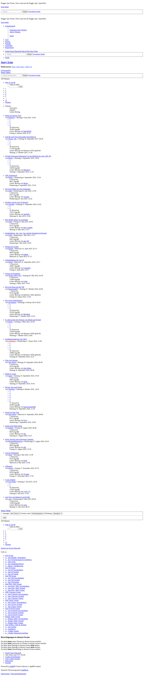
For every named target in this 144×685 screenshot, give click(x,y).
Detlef (10, 262)
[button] (10, 82)
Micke (10, 158)
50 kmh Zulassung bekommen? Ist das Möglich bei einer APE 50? (28, 156)
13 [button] (6, 100)
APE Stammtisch (11, 175)
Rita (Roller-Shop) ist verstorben (16, 220)
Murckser (26, 170)
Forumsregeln (6, 70)
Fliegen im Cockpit (12, 247)
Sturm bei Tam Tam (12, 412)
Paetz (14, 67)
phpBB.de (24, 670)
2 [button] (5, 91)
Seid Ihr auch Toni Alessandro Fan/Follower (20, 137)
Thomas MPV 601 (14, 275)
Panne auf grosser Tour (13, 116)
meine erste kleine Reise (13, 426)
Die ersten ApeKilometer (14, 300)
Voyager (26, 197)
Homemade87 (13, 289)
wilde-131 (28, 67)
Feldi (10, 191)
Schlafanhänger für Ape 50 (14, 260)
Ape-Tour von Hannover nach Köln (17, 497)
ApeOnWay (27, 131)
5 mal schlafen (10, 480)
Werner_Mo (12, 139)
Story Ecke (7, 62)
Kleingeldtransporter (15, 441)
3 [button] (5, 93)
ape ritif (26, 241)
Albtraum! (8, 466)
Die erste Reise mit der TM (14, 287)
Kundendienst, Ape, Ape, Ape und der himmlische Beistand (26, 233)
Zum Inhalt (5, 7)
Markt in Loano (10, 374)
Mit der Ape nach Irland (13, 387)
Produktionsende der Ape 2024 (16, 339)
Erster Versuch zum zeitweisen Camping (19, 439)
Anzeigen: (12, 513)
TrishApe (11, 389)
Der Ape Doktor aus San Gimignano (17, 189)
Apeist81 (11, 204)
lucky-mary (20, 67)
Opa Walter (12, 362)
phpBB (12, 666)
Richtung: (54, 513)
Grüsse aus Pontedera (12, 274)
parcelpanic (12, 302)
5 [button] (5, 96)
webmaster (12, 341)
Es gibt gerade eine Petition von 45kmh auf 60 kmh (23, 320)
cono (10, 499)
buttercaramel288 (29, 407)
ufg (24, 434)
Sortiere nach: (33, 513)
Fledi (10, 455)
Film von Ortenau (11, 360)
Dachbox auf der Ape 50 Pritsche (16, 202)
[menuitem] (18, 30)
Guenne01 (27, 268)
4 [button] (5, 94)
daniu (10, 376)
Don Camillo (27, 228)
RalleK (10, 249)
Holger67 (11, 117)
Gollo (25, 281)
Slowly (10, 468)
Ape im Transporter (12, 453)
